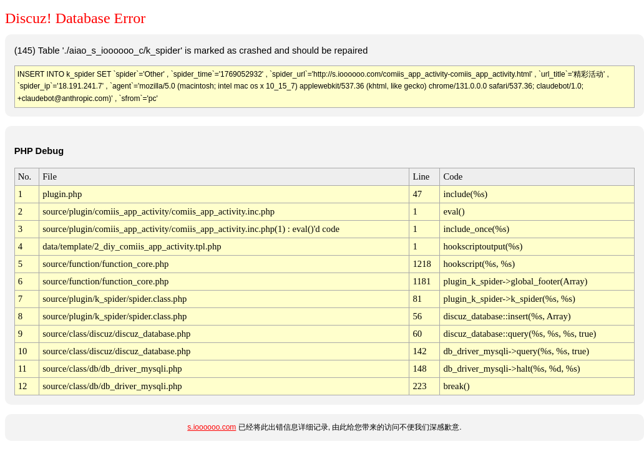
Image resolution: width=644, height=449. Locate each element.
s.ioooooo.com (211, 427)
